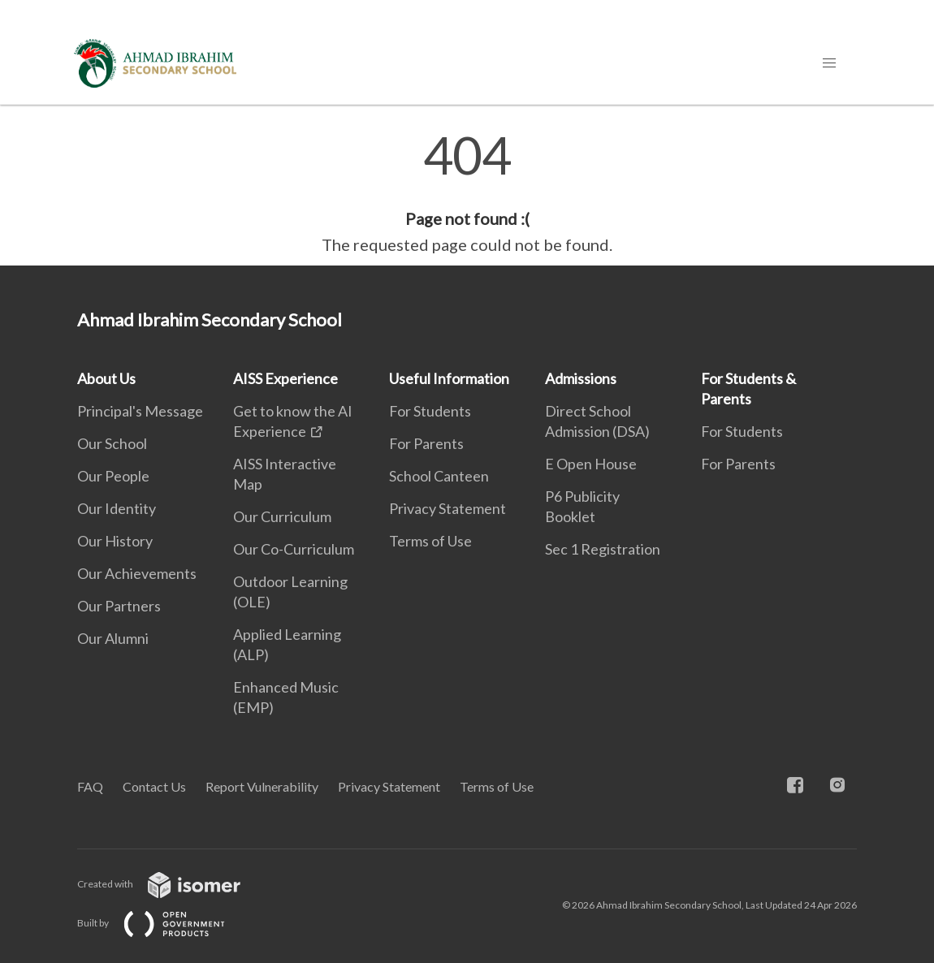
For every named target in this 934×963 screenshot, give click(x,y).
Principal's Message (140, 411)
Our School (112, 443)
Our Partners (119, 606)
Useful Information (449, 378)
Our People (113, 476)
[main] (467, 193)
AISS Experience (285, 378)
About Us (106, 378)
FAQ (90, 786)
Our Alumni (113, 638)
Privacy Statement (447, 508)
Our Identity (116, 508)
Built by (164, 923)
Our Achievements (137, 573)
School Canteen (439, 476)
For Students (430, 411)
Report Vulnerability (261, 786)
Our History (115, 541)
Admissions (580, 378)
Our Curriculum (282, 516)
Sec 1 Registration (602, 549)
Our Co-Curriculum (293, 549)
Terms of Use (430, 541)
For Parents (426, 443)
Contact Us (154, 786)
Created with (171, 884)
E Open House (591, 464)
